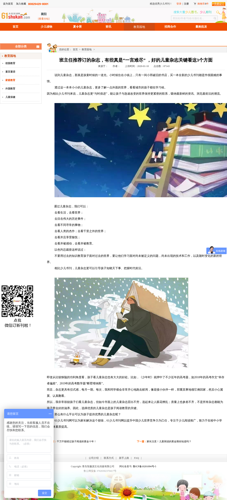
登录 (178, 3)
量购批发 (201, 26)
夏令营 (77, 26)
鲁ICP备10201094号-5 (144, 466)
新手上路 (124, 458)
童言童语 (10, 71)
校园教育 (10, 63)
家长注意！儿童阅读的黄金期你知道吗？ (169, 441)
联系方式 (109, 458)
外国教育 (10, 88)
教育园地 (139, 26)
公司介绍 (94, 458)
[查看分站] (44, 18)
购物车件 (203, 3)
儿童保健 (10, 97)
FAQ (136, 458)
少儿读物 (46, 26)
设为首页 (8, 3)
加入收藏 (21, 3)
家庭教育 (10, 80)
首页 (15, 26)
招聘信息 (15, 34)
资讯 (108, 26)
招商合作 (170, 26)
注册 (186, 3)
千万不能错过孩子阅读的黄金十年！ (76, 441)
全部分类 (21, 46)
